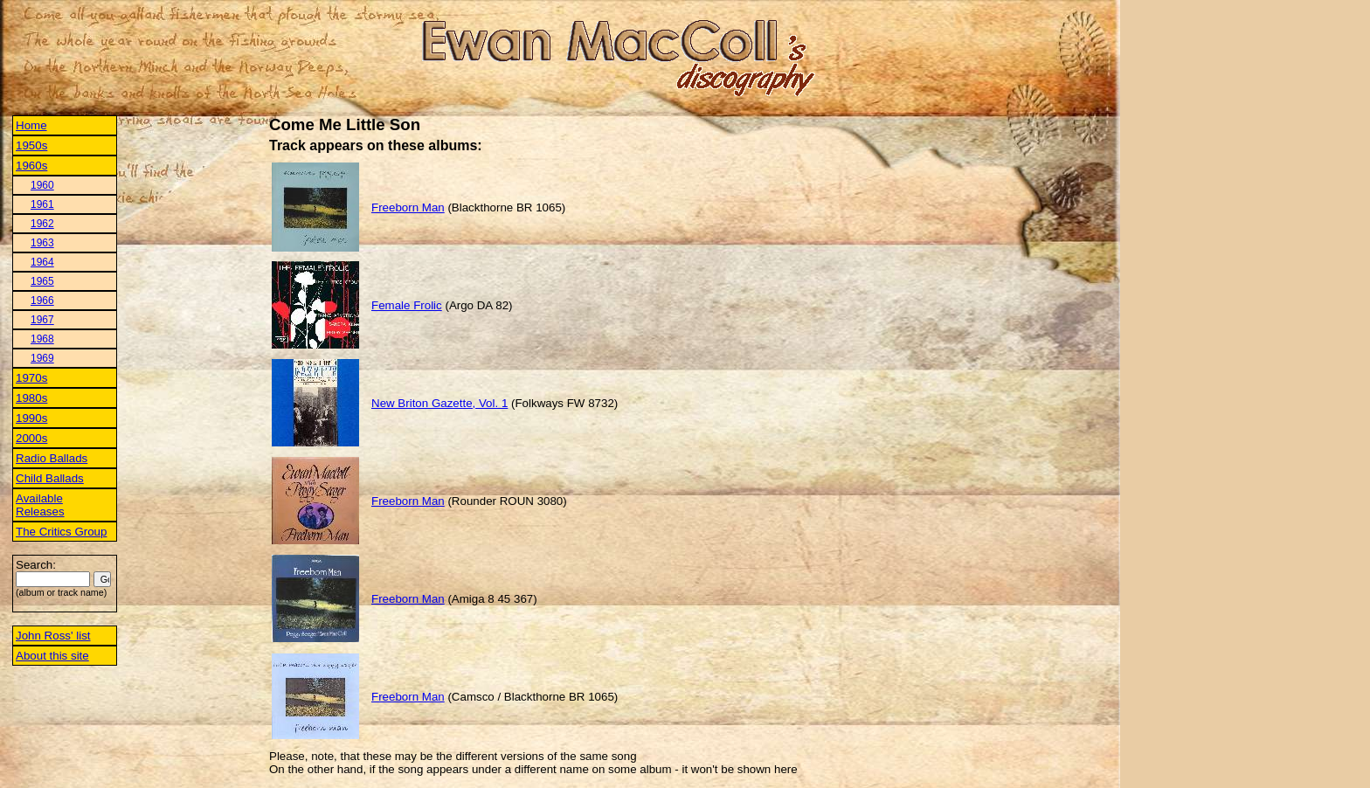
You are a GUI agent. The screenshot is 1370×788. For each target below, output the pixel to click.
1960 (42, 185)
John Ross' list (53, 635)
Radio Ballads (51, 458)
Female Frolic (406, 305)
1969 (42, 358)
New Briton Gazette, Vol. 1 (439, 403)
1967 (42, 320)
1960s (31, 165)
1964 (42, 262)
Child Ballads (50, 478)
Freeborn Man (408, 207)
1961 (42, 204)
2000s (31, 438)
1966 (42, 300)
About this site (52, 655)
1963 (42, 243)
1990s (31, 418)
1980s (31, 397)
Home (31, 125)
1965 (42, 281)
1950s (31, 145)
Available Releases (40, 505)
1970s (31, 377)
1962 (42, 224)
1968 (42, 339)
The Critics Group (61, 531)
